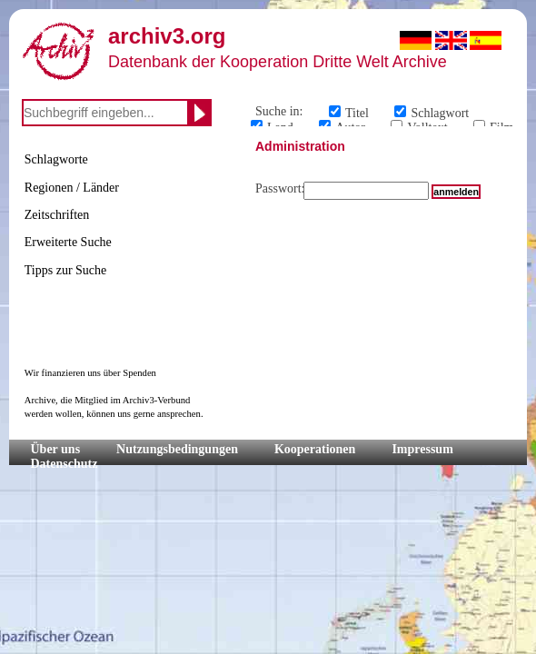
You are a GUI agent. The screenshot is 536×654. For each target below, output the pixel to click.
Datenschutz (64, 464)
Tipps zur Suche (66, 270)
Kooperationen (314, 449)
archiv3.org (166, 36)
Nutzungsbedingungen (177, 449)
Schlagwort (440, 113)
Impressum (422, 449)
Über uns (56, 449)
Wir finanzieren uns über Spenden (90, 373)
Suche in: (279, 111)
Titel (357, 113)
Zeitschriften (57, 215)
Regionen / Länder (72, 187)
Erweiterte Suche (68, 242)
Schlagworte (56, 159)
